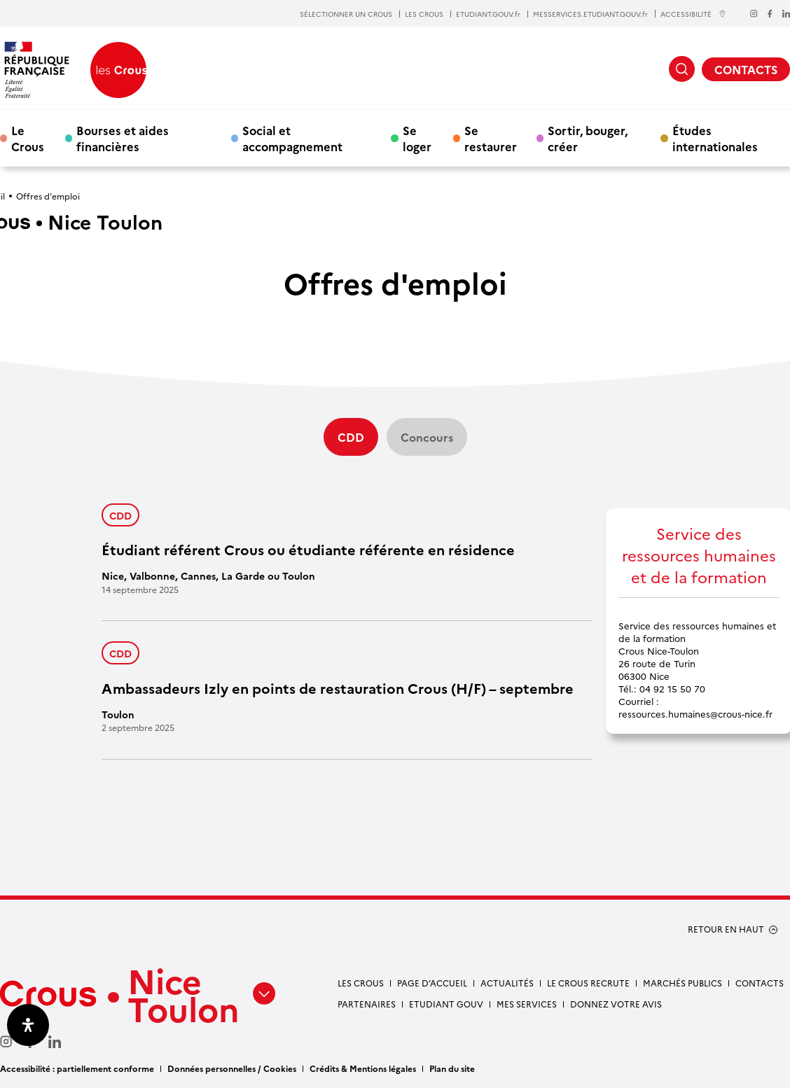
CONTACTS (745, 69)
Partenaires (367, 1004)
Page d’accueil (432, 983)
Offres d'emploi (48, 196)
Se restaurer (490, 138)
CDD (120, 515)
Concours (427, 437)
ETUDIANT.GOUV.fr (488, 14)
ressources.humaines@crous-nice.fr (695, 713)
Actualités (507, 983)
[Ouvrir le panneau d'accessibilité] (28, 1025)
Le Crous (27, 138)
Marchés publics (682, 983)
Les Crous (361, 983)
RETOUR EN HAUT (726, 929)
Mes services (527, 1004)
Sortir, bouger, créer (588, 138)
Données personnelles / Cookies (231, 1068)
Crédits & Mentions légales (363, 1068)
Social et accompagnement (292, 138)
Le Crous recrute (588, 983)
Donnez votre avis (616, 1004)
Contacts (759, 983)
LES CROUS (424, 14)
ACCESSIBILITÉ (693, 14)
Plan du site (452, 1068)
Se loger (417, 138)
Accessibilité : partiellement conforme (77, 1068)
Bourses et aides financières (122, 138)
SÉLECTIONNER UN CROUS (346, 14)
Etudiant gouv (446, 1004)
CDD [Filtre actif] (351, 437)
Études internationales (715, 138)
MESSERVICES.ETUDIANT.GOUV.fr (590, 14)
